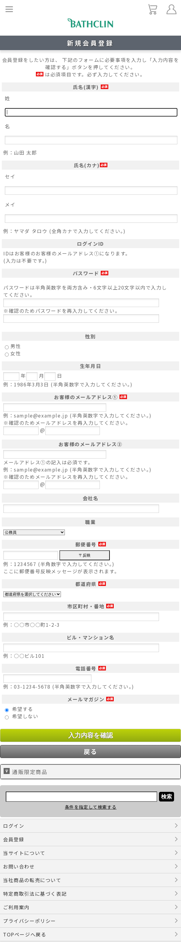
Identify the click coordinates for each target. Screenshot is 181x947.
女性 (15, 353)
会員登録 (13, 839)
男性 (15, 346)
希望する (22, 708)
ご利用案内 (16, 907)
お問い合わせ (19, 866)
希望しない (25, 716)
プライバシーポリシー (29, 920)
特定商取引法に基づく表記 (35, 893)
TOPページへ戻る (24, 934)
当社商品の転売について (32, 880)
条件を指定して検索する (91, 807)
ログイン (13, 825)
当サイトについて (24, 852)
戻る (90, 751)
